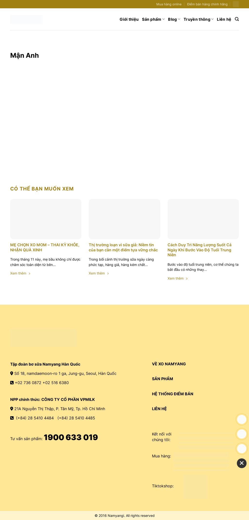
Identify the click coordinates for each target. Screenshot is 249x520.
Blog (174, 19)
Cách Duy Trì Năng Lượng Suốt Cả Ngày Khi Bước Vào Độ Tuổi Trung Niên (199, 249)
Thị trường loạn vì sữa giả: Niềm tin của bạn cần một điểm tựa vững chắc (124, 247)
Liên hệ (224, 19)
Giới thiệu (129, 19)
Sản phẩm (153, 19)
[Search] (237, 19)
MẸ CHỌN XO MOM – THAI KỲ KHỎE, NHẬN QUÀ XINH (45, 247)
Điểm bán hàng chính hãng (207, 4)
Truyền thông (198, 19)
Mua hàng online (169, 4)
